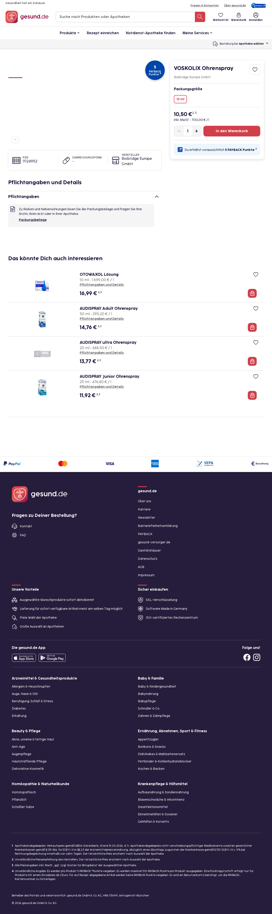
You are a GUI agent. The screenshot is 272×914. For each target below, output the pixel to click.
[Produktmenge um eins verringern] (179, 131)
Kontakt (26, 526)
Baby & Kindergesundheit (157, 686)
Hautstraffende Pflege (29, 761)
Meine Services (197, 32)
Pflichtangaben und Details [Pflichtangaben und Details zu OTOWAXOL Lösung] (102, 285)
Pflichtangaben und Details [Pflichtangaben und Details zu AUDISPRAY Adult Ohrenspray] (102, 319)
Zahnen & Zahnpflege (154, 716)
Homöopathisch (24, 792)
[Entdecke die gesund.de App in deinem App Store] (24, 658)
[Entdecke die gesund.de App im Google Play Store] (52, 658)
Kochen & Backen (151, 769)
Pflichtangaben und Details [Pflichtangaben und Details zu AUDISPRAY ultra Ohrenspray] (102, 353)
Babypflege (147, 701)
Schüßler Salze (23, 807)
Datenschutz (147, 559)
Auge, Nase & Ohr (25, 694)
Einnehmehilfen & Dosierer (158, 814)
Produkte (70, 32)
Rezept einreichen (103, 33)
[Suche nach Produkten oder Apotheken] (200, 17)
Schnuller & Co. (149, 708)
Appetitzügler (148, 739)
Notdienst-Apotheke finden (150, 33)
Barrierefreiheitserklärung (158, 526)
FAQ (23, 535)
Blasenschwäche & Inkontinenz (161, 800)
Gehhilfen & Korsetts (153, 822)
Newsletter (146, 518)
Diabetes (19, 708)
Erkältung (19, 716)
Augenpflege (21, 754)
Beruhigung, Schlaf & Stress (32, 701)
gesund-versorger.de (154, 542)
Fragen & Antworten (205, 5)
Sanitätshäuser (149, 550)
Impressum (146, 575)
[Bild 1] (15, 75)
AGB (141, 567)
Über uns (144, 501)
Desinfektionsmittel (153, 807)
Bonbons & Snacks (152, 747)
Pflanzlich (19, 800)
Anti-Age (18, 747)
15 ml (180, 99)
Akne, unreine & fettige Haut (33, 739)
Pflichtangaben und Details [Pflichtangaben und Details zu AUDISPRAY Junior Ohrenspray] (102, 387)
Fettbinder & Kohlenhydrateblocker (165, 761)
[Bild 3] (15, 91)
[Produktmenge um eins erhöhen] (196, 131)
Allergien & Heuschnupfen (31, 686)
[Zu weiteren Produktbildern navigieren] (15, 139)
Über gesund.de (235, 5)
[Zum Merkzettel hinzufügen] (255, 69)
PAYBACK (145, 534)
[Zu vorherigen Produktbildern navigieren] (15, 65)
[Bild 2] (15, 83)
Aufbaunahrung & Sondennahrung (163, 792)
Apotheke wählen (253, 44)
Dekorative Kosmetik (28, 769)
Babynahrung (148, 694)
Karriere (144, 509)
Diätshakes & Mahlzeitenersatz (161, 754)
